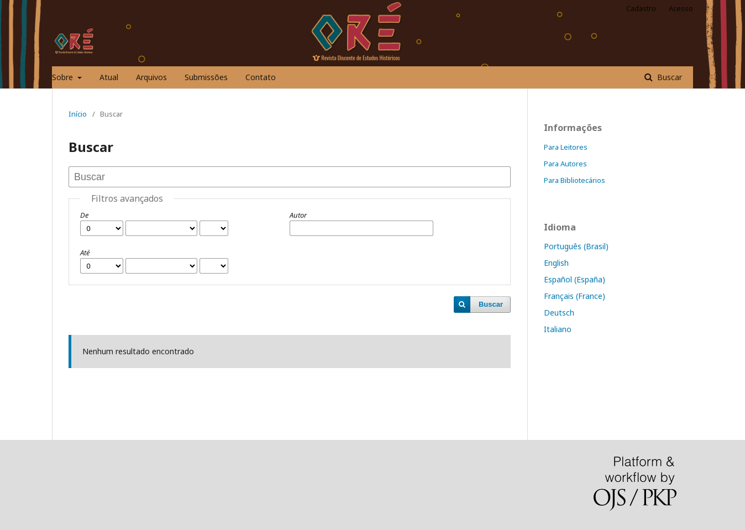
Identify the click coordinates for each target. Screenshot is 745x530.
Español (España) (574, 279)
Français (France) (574, 296)
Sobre (63, 77)
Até (85, 253)
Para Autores (565, 164)
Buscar (668, 77)
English (556, 263)
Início (78, 114)
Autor (298, 215)
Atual (108, 77)
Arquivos (151, 77)
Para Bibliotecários (574, 180)
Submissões (206, 77)
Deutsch (559, 312)
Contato (260, 77)
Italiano (557, 329)
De (84, 215)
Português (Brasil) (576, 246)
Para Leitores (565, 147)
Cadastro (641, 8)
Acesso (681, 8)
